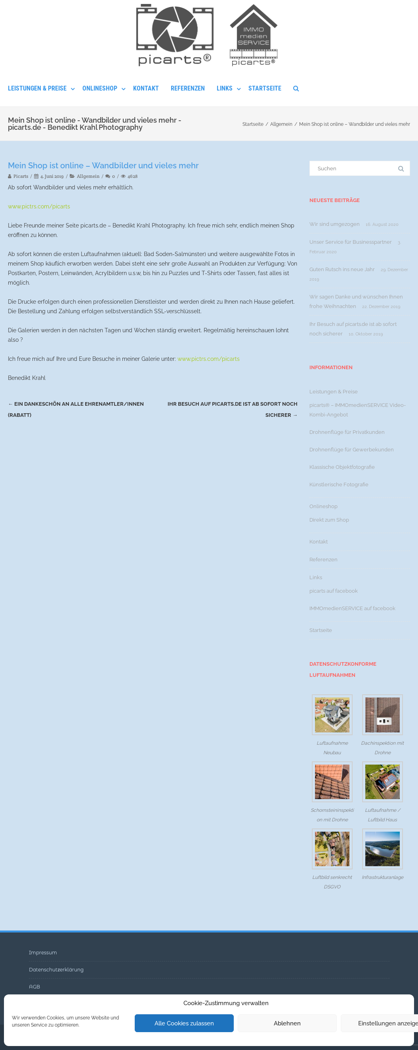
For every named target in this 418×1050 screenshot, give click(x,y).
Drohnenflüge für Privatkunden (347, 432)
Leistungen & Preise (37, 88)
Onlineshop (99, 88)
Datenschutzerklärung (56, 970)
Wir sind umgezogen (334, 224)
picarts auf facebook (333, 591)
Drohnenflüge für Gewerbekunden (351, 450)
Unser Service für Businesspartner (350, 242)
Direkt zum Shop (329, 520)
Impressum (43, 953)
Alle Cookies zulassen (184, 1023)
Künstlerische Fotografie (338, 484)
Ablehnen (287, 1023)
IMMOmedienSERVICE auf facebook (352, 608)
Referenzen (188, 88)
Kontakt (146, 88)
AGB (34, 987)
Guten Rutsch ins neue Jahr (342, 269)
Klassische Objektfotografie (342, 467)
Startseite (264, 88)
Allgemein (88, 176)
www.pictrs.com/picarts (39, 206)
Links (225, 88)
